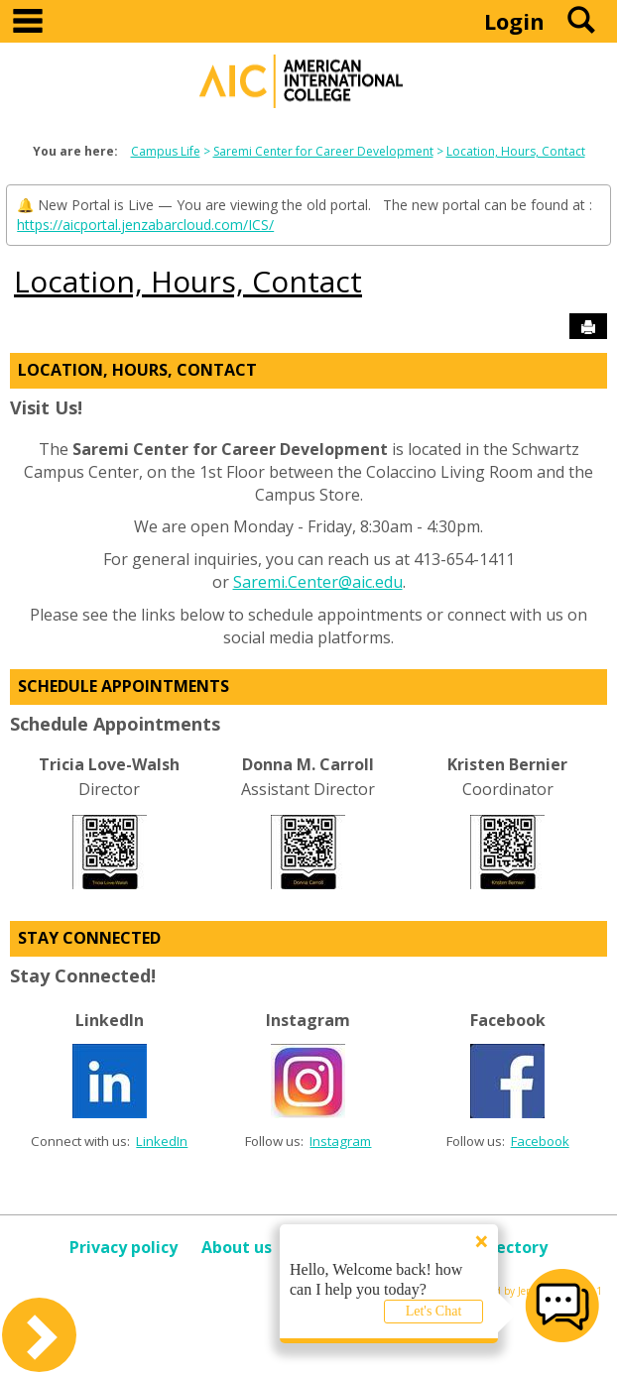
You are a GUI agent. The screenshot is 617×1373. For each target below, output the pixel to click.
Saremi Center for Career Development (323, 151)
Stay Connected (89, 938)
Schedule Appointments (123, 686)
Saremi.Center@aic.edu (318, 582)
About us (236, 1247)
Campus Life (165, 151)
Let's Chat (434, 1311)
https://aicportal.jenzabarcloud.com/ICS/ (145, 224)
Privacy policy (123, 1247)
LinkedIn (161, 1141)
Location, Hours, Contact (515, 151)
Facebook (540, 1141)
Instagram (340, 1141)
